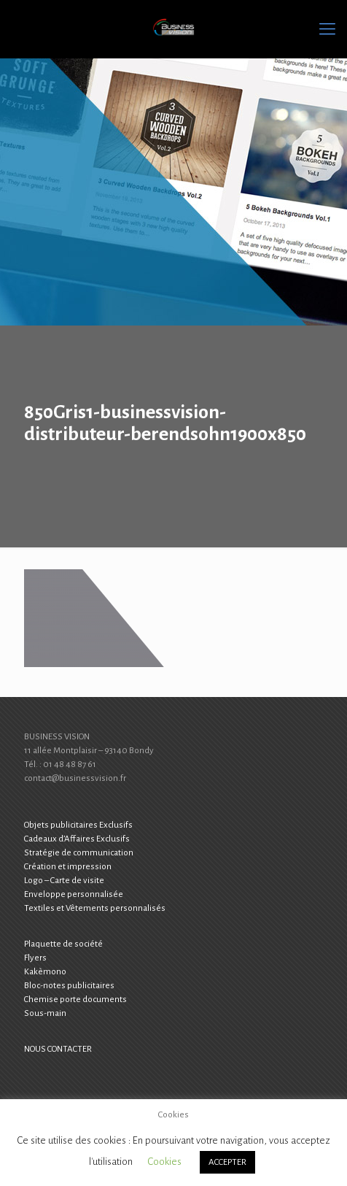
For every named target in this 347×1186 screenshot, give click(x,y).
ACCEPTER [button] (227, 1162)
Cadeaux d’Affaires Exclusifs (77, 839)
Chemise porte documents (75, 999)
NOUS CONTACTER (58, 1049)
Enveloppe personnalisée (73, 894)
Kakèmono (45, 972)
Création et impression (68, 866)
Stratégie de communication (78, 853)
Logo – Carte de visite (64, 880)
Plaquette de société (63, 944)
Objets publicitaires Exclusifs (78, 825)
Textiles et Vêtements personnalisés (94, 908)
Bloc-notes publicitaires (69, 985)
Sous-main (45, 1013)
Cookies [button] (164, 1161)
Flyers (35, 958)
